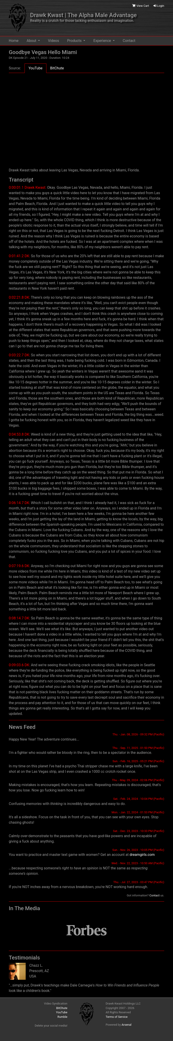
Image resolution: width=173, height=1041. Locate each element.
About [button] (32, 41)
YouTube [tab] (35, 68)
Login (158, 5)
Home (13, 41)
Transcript (21, 180)
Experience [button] (102, 41)
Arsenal (127, 1024)
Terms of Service (116, 1016)
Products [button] (74, 41)
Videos (53, 41)
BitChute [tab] (57, 68)
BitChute (61, 1008)
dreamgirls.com (142, 854)
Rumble (62, 1016)
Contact (129, 41)
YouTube (62, 1012)
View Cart (141, 5)
